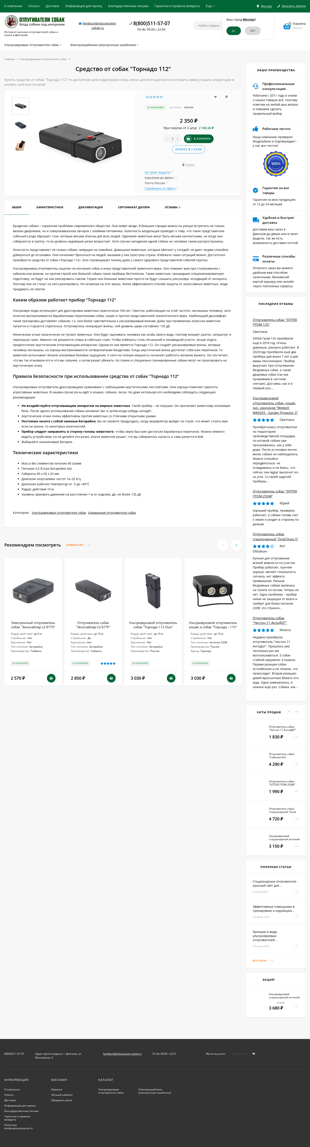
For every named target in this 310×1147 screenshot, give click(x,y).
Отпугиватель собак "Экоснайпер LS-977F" (93, 625)
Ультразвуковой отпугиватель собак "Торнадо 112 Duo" (153, 625)
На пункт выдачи (157, 172)
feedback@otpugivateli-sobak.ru (122, 1054)
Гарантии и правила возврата (177, 6)
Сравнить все (79, 545)
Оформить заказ (61, 1100)
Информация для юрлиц (83, 6)
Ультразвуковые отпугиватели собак (43, 59)
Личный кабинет (62, 1095)
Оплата (33, 6)
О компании (13, 6)
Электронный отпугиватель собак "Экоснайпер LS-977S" (33, 625)
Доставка (52, 6)
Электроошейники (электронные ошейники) (154, 1091)
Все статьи (264, 961)
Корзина (56, 1089)
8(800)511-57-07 (151, 23)
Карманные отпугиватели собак (112, 513)
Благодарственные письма (128, 6)
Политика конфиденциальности (18, 1126)
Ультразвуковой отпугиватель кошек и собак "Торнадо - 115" (213, 625)
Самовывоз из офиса (160, 188)
